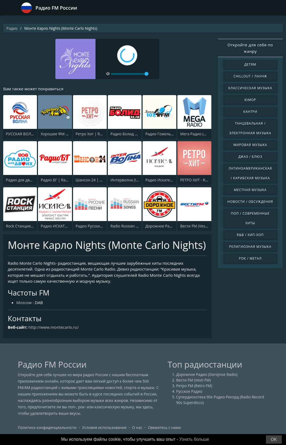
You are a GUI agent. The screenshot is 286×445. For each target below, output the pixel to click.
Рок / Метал (250, 258)
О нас (137, 427)
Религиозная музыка (250, 246)
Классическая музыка (250, 88)
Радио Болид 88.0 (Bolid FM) (135, 133)
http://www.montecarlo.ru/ (53, 327)
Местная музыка (250, 190)
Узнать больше (194, 439)
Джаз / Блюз (250, 156)
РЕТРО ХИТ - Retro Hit (199, 179)
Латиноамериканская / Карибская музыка (250, 173)
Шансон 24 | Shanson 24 (98, 179)
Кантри (250, 111)
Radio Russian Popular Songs (135, 226)
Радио (12, 28)
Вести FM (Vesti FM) (197, 226)
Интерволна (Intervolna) (132, 179)
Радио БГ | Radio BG (59, 179)
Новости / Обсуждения (250, 201)
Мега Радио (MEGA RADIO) (203, 133)
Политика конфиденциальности (47, 427)
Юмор (250, 100)
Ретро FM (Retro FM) (194, 385)
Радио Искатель (159, 179)
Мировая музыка (250, 145)
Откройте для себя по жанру (250, 48)
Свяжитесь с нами (164, 427)
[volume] (129, 74)
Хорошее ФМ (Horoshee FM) (66, 133)
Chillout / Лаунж (250, 76)
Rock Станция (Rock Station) (30, 226)
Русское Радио (189, 391)
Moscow (24, 302)
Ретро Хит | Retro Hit (94, 133)
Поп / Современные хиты (250, 218)
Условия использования (104, 427)
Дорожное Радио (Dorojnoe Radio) (207, 374)
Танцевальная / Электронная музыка (250, 128)
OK (274, 439)
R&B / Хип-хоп (250, 235)
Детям (250, 64)
